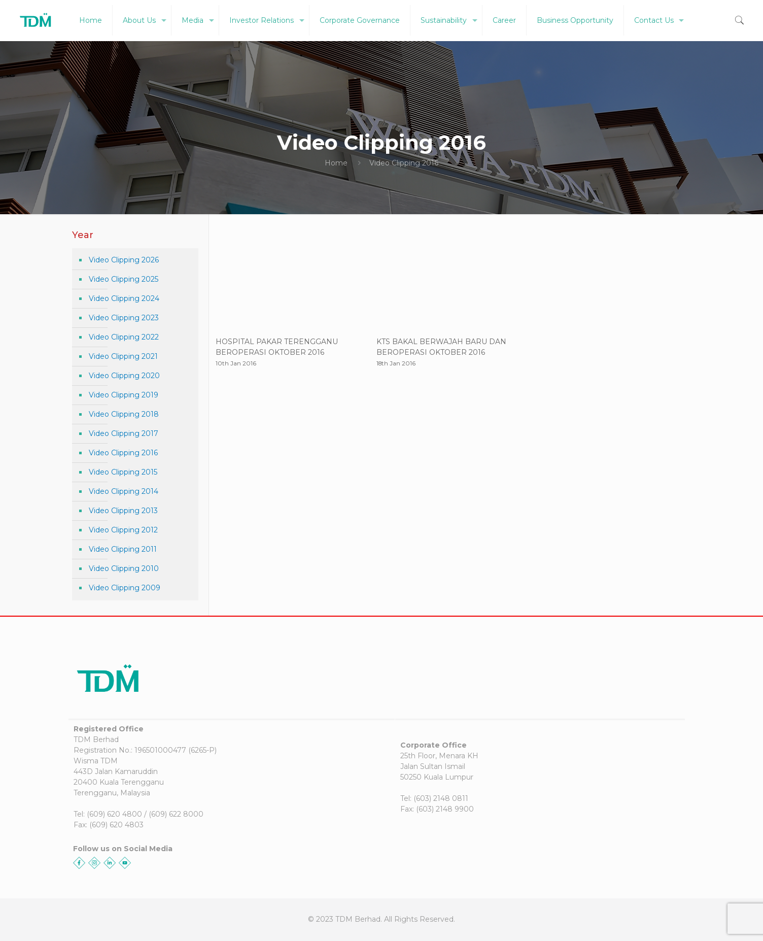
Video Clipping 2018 (124, 414)
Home (336, 162)
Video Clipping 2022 (124, 337)
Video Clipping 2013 (123, 510)
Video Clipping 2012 (123, 529)
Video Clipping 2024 (124, 298)
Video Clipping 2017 (123, 433)
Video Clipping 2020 (124, 375)
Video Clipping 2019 (123, 394)
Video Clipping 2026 (124, 259)
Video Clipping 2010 (124, 568)
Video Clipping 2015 (123, 472)
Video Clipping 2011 (123, 549)
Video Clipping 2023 (124, 317)
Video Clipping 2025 (123, 279)
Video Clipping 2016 (123, 452)
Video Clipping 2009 (124, 587)
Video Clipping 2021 (123, 356)
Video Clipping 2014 (123, 491)
